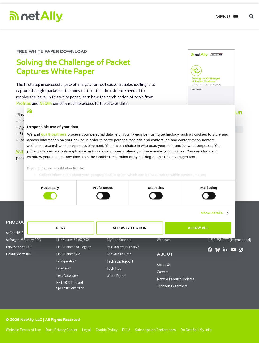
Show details (212, 213)
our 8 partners (54, 134)
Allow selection (130, 228)
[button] (228, 16)
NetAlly (45, 103)
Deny (61, 228)
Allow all (198, 228)
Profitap (23, 103)
